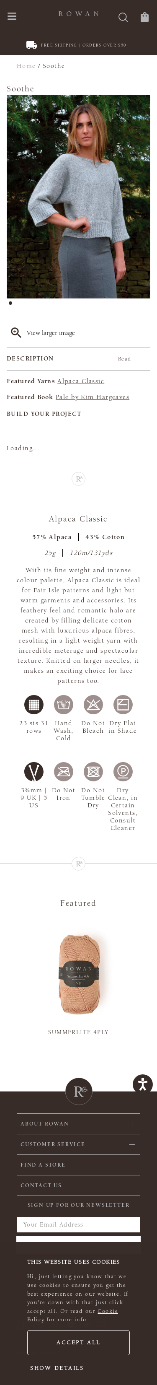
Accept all (78, 1342)
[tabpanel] (78, 196)
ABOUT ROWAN (45, 1124)
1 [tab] (13, 305)
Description (69, 359)
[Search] (123, 18)
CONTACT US (41, 1185)
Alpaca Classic (80, 381)
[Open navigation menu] (12, 17)
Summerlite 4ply (78, 1032)
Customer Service (53, 1144)
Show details (57, 1368)
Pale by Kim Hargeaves (92, 397)
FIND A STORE (43, 1165)
